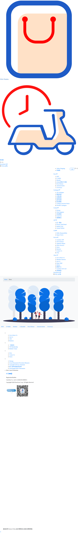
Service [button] (55, 237)
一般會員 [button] (11, 345)
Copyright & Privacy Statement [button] (17, 364)
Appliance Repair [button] (61, 243)
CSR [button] (55, 230)
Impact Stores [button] (60, 235)
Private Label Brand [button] (61, 224)
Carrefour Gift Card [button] (61, 268)
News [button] (55, 174)
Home (5, 279)
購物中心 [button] (59, 267)
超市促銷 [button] (59, 199)
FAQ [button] (58, 252)
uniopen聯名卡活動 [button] (62, 182)
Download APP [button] (4, 164)
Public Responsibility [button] (62, 233)
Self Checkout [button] (60, 241)
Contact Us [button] (59, 251)
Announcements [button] (61, 185)
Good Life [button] (59, 215)
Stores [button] (58, 247)
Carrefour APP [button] (60, 239)
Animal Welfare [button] (60, 228)
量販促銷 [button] (59, 194)
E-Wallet (8, 326)
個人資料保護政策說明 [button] (15, 366)
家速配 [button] (39, 140)
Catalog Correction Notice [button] (63, 203)
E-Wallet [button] (59, 178)
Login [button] (72, 169)
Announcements (41, 326)
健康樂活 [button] (59, 217)
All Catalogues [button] (60, 192)
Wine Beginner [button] (60, 212)
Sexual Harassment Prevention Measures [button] (19, 363)
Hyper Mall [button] (59, 263)
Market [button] (58, 265)
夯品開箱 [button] (59, 214)
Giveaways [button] (59, 187)
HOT (2, 326)
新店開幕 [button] (59, 201)
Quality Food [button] (60, 226)
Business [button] (59, 249)
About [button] (55, 255)
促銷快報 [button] (59, 198)
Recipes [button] (58, 210)
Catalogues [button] (56, 190)
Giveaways (50, 326)
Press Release (31, 326)
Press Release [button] (60, 184)
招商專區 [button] (59, 270)
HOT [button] (58, 176)
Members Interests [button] (61, 259)
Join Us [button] (58, 261)
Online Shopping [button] (39, 59)
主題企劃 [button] (59, 196)
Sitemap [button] (11, 361)
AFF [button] (55, 220)
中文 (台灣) (4, 166)
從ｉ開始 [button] (59, 222)
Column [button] (56, 207)
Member (15, 326)
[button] (6, 373)
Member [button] (59, 180)
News (10, 279)
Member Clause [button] (13, 348)
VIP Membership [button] (13, 347)
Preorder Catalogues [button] (62, 205)
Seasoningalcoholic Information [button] (17, 368)
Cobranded (22, 326)
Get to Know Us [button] (61, 257)
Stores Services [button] (60, 245)
